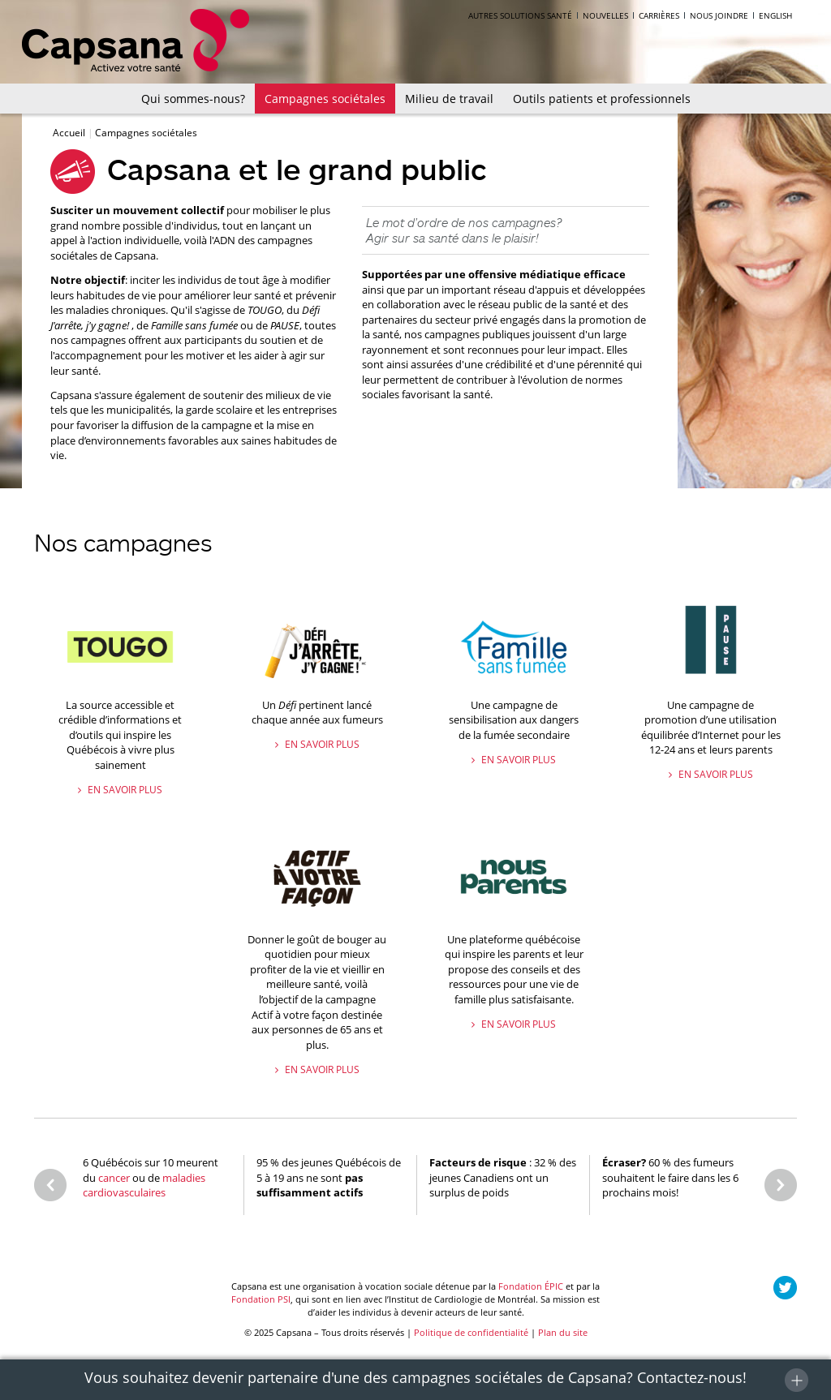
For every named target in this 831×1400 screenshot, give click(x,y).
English (775, 15)
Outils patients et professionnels (602, 98)
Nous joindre (719, 15)
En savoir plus (123, 790)
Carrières (659, 15)
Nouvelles (605, 15)
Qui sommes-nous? (193, 98)
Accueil (70, 133)
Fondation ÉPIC (530, 1286)
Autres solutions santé (520, 15)
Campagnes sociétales (325, 98)
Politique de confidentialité (471, 1332)
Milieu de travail (449, 98)
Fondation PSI (261, 1299)
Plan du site (563, 1332)
